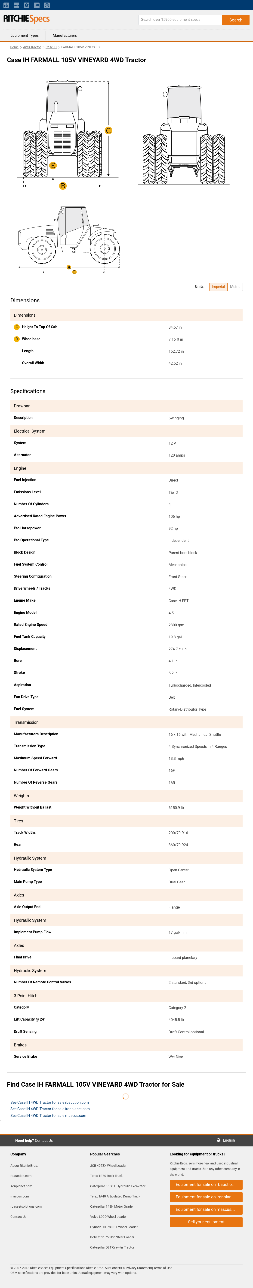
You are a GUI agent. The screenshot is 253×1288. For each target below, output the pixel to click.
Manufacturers (65, 35)
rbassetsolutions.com (26, 1206)
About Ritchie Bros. (24, 1165)
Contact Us (44, 1140)
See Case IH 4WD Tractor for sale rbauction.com (49, 1102)
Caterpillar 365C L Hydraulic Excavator (117, 1186)
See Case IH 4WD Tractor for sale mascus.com (48, 1115)
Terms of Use (162, 1268)
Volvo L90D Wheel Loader (108, 1216)
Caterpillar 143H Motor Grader (112, 1206)
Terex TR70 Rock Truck (106, 1176)
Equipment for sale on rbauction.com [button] (209, 1184)
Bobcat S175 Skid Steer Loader (112, 1237)
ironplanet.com (21, 1186)
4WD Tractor (32, 47)
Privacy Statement (139, 1268)
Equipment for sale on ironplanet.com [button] (209, 1196)
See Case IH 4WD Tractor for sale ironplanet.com (50, 1109)
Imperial (218, 287)
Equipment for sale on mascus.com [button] (208, 1209)
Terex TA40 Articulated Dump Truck (115, 1196)
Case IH (51, 47)
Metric (235, 287)
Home (14, 47)
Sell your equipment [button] (206, 1221)
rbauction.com (20, 1176)
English (230, 1140)
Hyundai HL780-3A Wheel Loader (114, 1227)
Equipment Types (24, 35)
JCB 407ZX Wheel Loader (108, 1165)
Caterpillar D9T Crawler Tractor (112, 1247)
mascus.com (19, 1196)
